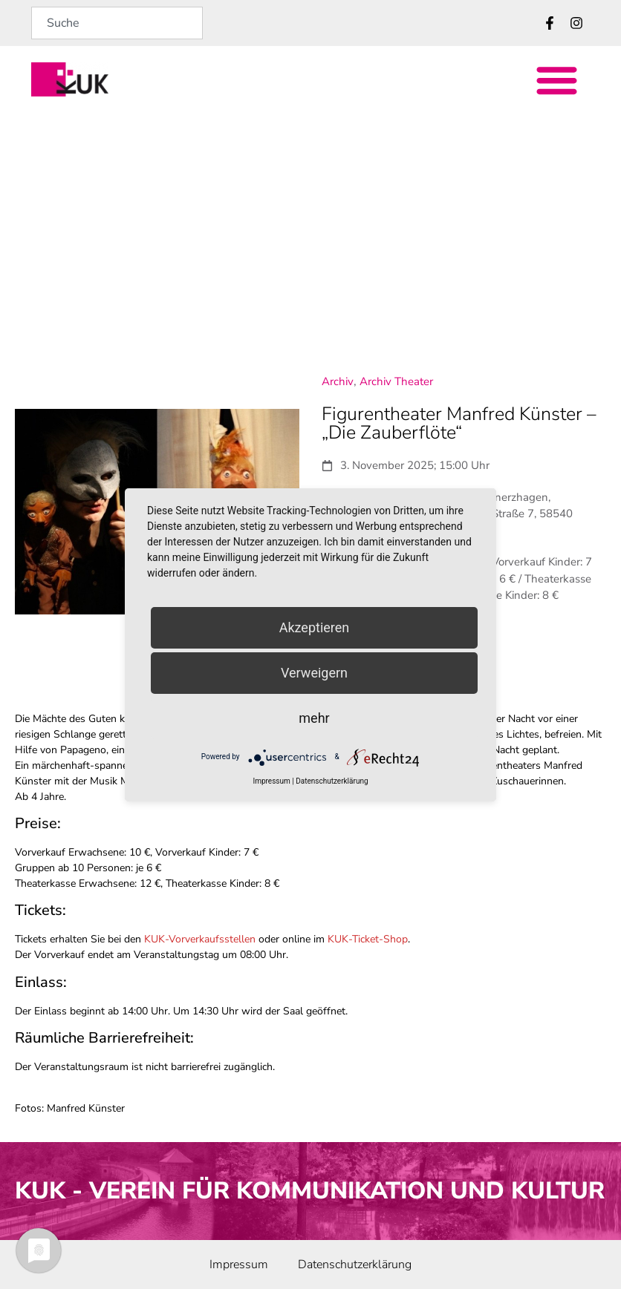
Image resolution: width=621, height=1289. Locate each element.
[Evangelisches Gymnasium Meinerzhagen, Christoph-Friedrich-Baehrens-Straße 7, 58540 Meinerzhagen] (310, 231)
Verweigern (314, 672)
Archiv (338, 381)
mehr (314, 718)
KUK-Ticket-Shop (368, 939)
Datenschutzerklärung (332, 781)
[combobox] (117, 23)
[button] (557, 80)
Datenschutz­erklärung (355, 1264)
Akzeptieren (314, 627)
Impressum (238, 1264)
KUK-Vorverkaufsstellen (200, 939)
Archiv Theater (396, 381)
